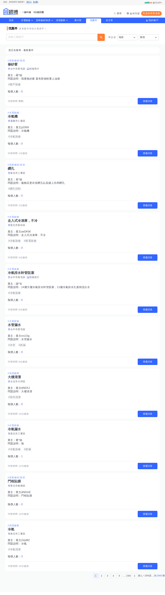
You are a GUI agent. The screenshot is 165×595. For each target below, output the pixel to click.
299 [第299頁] (128, 579)
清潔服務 (60, 20)
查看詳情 (146, 101)
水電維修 (25, 20)
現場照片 (35, 69)
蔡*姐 (20, 442)
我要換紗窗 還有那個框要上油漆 (41, 78)
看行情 (77, 20)
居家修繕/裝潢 (43, 20)
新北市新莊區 (18, 226)
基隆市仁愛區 (18, 121)
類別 (142, 37)
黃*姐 (20, 180)
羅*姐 (20, 75)
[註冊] (35, 2)
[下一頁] (134, 579)
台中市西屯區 (18, 69)
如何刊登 (135, 13)
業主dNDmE (24, 495)
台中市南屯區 (18, 278)
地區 (121, 37)
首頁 (11, 20)
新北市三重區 (18, 173)
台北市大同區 (18, 383)
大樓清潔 (27, 393)
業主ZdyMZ (24, 543)
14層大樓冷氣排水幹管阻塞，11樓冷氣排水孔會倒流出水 (56, 288)
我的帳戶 (154, 20)
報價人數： (16, 91)
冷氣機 (26, 131)
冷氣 (25, 546)
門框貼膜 (27, 498)
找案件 (93, 20)
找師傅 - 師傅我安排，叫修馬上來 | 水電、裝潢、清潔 (10, 11)
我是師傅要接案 (151, 13)
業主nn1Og (24, 337)
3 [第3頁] (107, 579)
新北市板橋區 (18, 488)
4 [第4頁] (113, 579)
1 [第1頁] (95, 579)
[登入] (28, 2)
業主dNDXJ (24, 390)
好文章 (109, 20)
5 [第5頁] (119, 579)
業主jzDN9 (23, 127)
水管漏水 (27, 341)
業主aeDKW (24, 232)
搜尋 (119, 13)
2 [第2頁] (101, 579)
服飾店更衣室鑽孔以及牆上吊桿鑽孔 (44, 183)
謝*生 (20, 285)
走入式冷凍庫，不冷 (34, 236)
